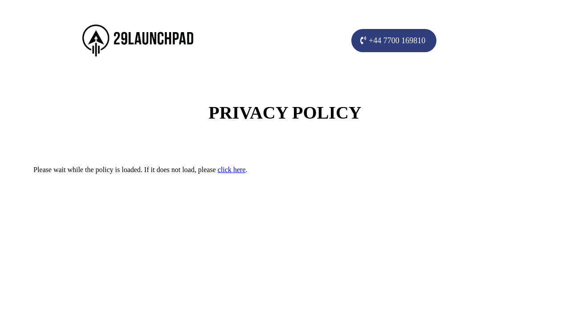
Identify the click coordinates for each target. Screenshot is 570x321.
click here (232, 169)
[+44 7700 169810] (394, 41)
